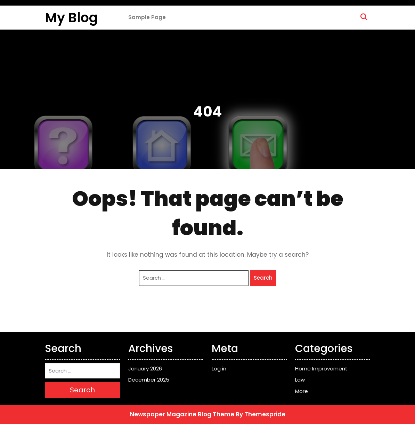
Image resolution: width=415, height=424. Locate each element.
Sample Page (147, 17)
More (301, 391)
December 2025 (148, 379)
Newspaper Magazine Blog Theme (182, 414)
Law (300, 379)
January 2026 (145, 368)
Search (263, 277)
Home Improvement (321, 368)
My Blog (71, 17)
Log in (219, 368)
